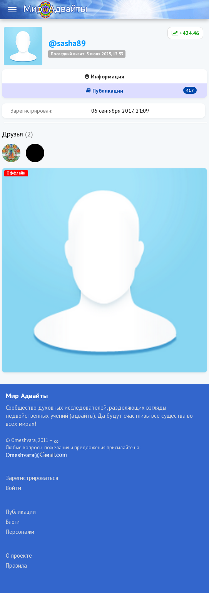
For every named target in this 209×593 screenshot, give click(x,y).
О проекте (19, 555)
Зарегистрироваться (32, 478)
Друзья (12, 134)
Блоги (13, 521)
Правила (16, 565)
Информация (104, 76)
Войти (13, 488)
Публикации (141, 90)
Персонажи (20, 531)
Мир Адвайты (27, 395)
